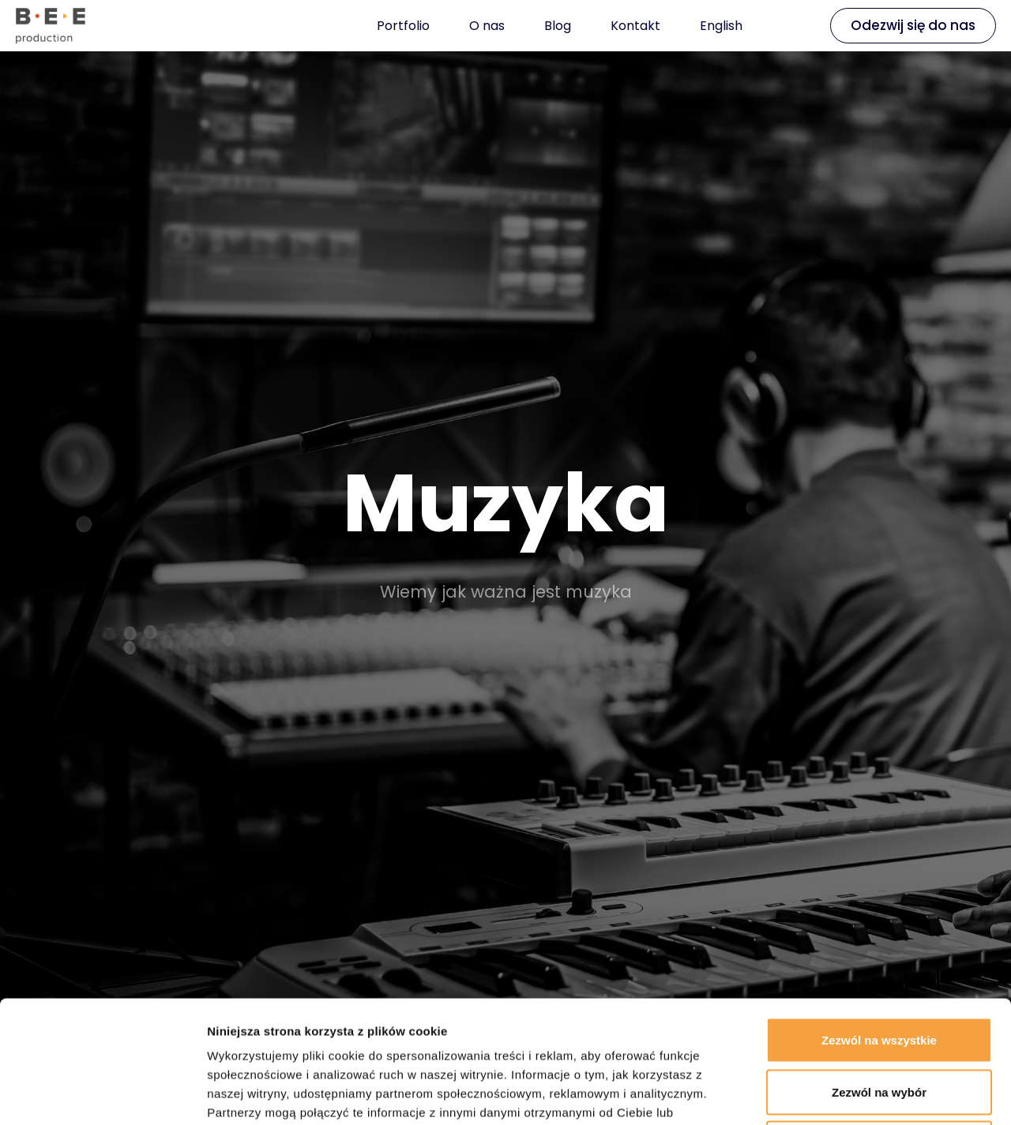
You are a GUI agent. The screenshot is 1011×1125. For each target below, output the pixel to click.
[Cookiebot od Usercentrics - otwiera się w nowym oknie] (102, 1094)
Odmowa (879, 1021)
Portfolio (403, 26)
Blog (557, 26)
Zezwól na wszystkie (879, 917)
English (721, 26)
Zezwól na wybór (879, 970)
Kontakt (635, 26)
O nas (487, 26)
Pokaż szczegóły (842, 1094)
